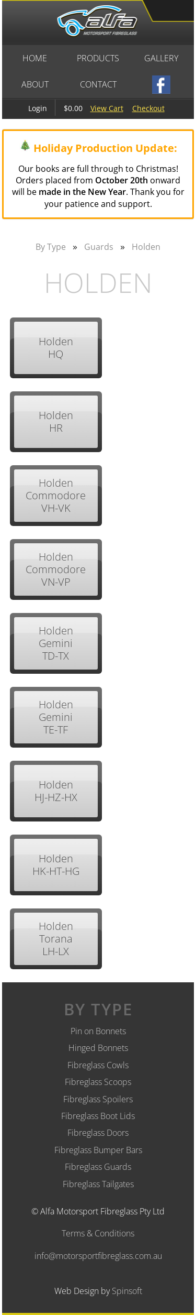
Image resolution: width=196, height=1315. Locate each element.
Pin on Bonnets (98, 1031)
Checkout (148, 108)
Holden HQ (56, 347)
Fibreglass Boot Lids (98, 1116)
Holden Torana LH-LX (56, 938)
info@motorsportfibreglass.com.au (98, 1256)
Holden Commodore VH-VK (56, 495)
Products (98, 58)
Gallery (161, 58)
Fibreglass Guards (98, 1166)
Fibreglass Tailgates (98, 1184)
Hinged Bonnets (98, 1048)
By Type (51, 247)
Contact (98, 84)
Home (34, 58)
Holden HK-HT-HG (55, 864)
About (35, 84)
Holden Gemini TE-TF (56, 717)
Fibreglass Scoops (98, 1082)
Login (37, 108)
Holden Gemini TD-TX (56, 643)
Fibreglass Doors (98, 1132)
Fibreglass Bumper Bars (98, 1150)
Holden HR (56, 421)
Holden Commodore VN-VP (56, 569)
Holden (146, 247)
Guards (98, 247)
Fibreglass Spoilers (98, 1099)
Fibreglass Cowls (98, 1065)
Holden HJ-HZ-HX (55, 790)
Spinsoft (127, 1291)
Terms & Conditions (98, 1233)
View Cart (106, 108)
